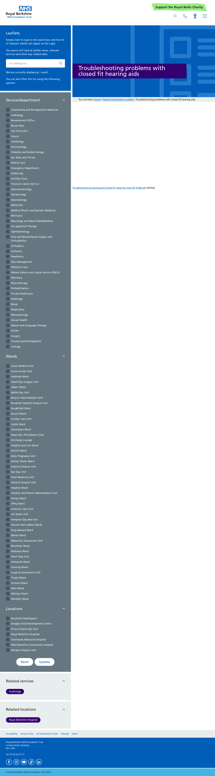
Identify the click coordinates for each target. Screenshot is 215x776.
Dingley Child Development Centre (31, 623)
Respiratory (17, 309)
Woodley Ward (20, 598)
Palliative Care (19, 267)
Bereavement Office (22, 120)
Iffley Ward (17, 503)
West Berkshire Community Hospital (32, 644)
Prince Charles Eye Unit (24, 628)
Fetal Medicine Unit (22, 477)
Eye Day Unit (18, 471)
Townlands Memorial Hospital (28, 639)
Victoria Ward (19, 583)
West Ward (17, 588)
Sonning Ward (19, 567)
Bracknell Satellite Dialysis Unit (29, 403)
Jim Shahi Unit (19, 514)
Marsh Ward (18, 535)
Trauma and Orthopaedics (26, 341)
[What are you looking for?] (175, 16)
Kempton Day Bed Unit (24, 519)
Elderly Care (18, 162)
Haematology (19, 199)
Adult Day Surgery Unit (25, 381)
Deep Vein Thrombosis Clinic (27, 434)
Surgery (15, 335)
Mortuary (16, 215)
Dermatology (18, 146)
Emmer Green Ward (22, 461)
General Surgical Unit (23, 482)
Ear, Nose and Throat (23, 157)
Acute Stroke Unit (21, 371)
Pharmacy (16, 277)
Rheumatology (19, 314)
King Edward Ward (22, 530)
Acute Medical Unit (22, 365)
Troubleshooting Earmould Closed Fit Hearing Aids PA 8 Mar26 (109, 187)
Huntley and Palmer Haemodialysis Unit (34, 492)
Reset (25, 662)
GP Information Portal (47, 733)
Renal (14, 304)
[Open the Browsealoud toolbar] (195, 16)
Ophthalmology (20, 231)
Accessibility (11, 733)
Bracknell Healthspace (24, 618)
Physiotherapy (19, 283)
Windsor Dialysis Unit (23, 650)
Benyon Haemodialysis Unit (27, 397)
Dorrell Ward (18, 450)
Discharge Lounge (21, 440)
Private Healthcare (22, 293)
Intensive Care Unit (22, 508)
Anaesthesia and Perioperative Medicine (34, 109)
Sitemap (65, 733)
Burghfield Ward (21, 408)
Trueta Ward (18, 577)
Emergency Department (25, 168)
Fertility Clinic (19, 178)
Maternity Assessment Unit (27, 540)
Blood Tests (17, 125)
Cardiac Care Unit (21, 418)
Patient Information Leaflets (118, 99)
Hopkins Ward (19, 487)
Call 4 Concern (19, 130)
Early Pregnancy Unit (23, 456)
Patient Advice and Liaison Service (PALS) (35, 272)
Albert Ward (18, 387)
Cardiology (17, 141)
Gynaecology (18, 194)
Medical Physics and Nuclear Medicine (33, 210)
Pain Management (21, 261)
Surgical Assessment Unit (25, 572)
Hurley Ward (18, 498)
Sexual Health (19, 320)
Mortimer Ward (20, 545)
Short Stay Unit (20, 556)
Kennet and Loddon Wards (26, 524)
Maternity (17, 205)
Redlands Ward (20, 551)
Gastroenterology (21, 189)
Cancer (15, 136)
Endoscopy (17, 173)
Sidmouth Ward (20, 561)
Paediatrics (17, 256)
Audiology (17, 115)
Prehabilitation (20, 288)
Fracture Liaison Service (25, 183)
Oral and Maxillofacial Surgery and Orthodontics (31, 238)
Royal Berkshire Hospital (25, 634)
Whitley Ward (19, 593)
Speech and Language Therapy (29, 325)
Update (44, 662)
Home (97, 99)
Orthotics (16, 251)
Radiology (17, 298)
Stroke (15, 330)
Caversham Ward (21, 429)
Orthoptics (17, 245)
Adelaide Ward (20, 376)
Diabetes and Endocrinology (27, 152)
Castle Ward (18, 424)
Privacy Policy (26, 733)
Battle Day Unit (20, 392)
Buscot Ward (18, 413)
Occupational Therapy (24, 226)
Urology (15, 346)
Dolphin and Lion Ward (24, 445)
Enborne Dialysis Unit (23, 466)
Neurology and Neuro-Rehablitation (32, 220)
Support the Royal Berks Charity (179, 7)
